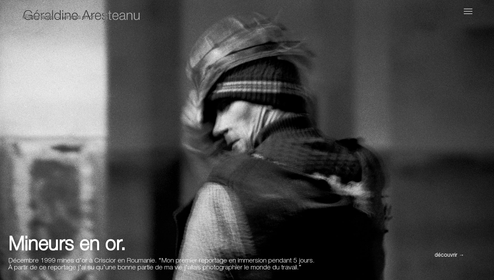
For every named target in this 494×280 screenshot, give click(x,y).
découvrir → (449, 255)
